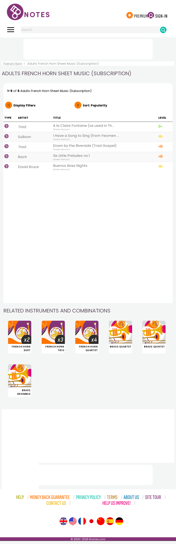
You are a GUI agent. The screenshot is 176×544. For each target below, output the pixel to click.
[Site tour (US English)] (72, 524)
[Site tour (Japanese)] (91, 524)
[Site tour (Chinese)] (100, 524)
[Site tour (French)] (82, 524)
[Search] (163, 30)
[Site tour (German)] (119, 524)
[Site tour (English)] (63, 524)
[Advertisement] (88, 48)
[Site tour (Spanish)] (110, 524)
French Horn (12, 63)
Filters (24, 105)
